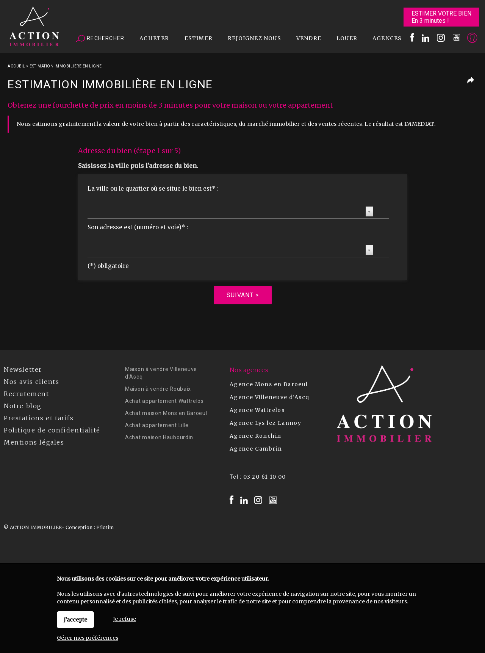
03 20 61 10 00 (264, 476)
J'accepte (75, 619)
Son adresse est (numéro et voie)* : (138, 227)
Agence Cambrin (256, 448)
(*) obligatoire (108, 265)
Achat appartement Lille (157, 425)
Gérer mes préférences (87, 637)
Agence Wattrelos (257, 410)
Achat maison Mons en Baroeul (166, 413)
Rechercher (100, 38)
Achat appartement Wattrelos (164, 401)
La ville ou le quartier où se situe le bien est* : (153, 188)
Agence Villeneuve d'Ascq (270, 397)
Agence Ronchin (256, 435)
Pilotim (105, 527)
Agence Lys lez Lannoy (265, 423)
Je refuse (124, 618)
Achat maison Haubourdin (159, 437)
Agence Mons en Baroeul (269, 384)
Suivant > (243, 295)
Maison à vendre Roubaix (158, 389)
